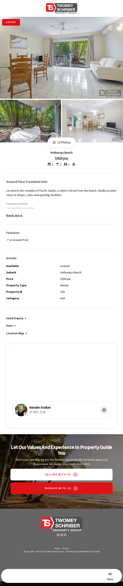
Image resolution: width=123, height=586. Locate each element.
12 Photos (62, 142)
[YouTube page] (65, 535)
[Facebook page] (58, 535)
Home (57, 548)
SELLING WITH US (58, 474)
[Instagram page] (62, 535)
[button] (11, 325)
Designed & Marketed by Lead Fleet (84, 551)
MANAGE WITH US (58, 488)
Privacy (65, 548)
